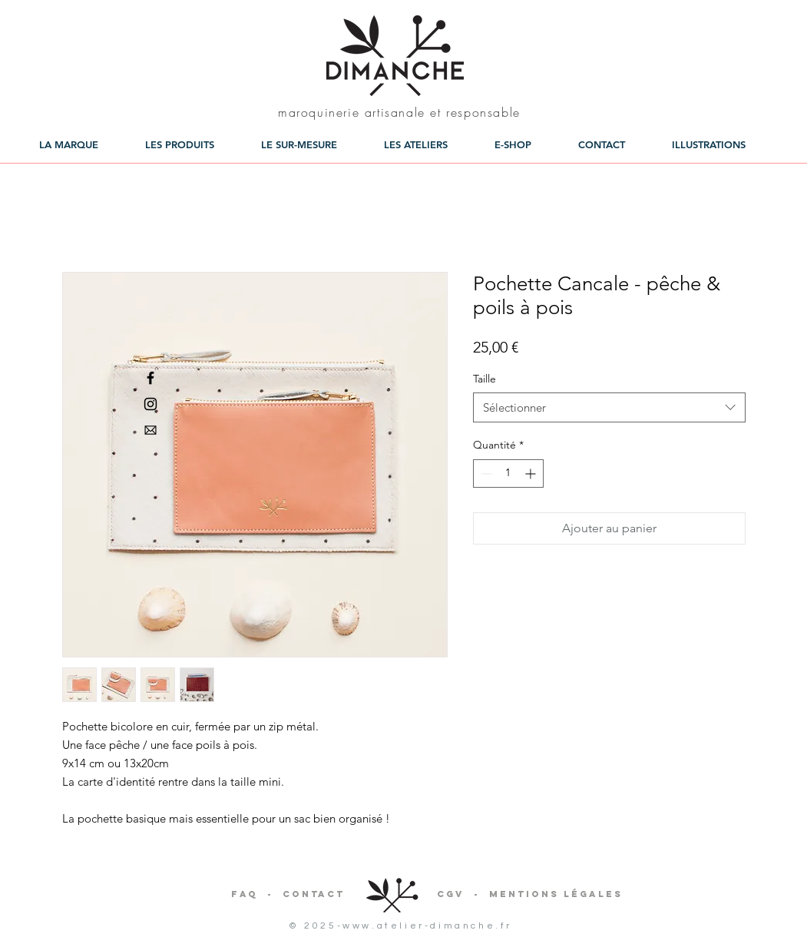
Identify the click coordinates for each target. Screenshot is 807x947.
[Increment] (531, 473)
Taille (484, 379)
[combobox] (609, 407)
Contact (314, 894)
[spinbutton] (508, 473)
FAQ (244, 894)
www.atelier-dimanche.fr (427, 926)
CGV (451, 894)
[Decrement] (484, 473)
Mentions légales (556, 894)
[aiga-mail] (150, 430)
